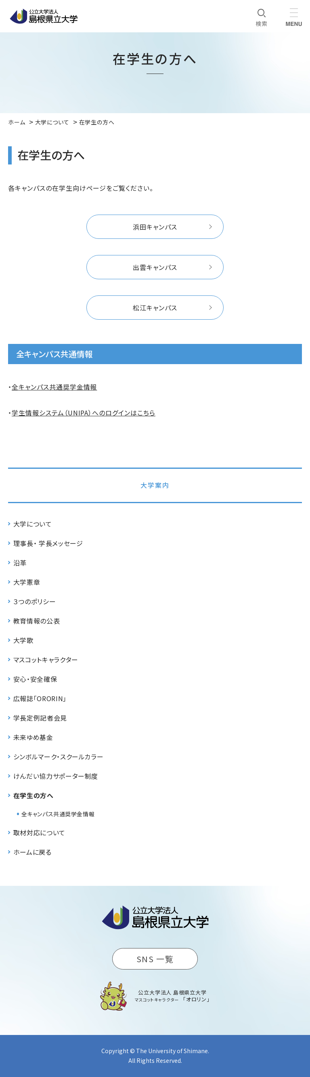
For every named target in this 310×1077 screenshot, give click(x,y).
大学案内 (155, 485)
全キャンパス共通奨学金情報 (54, 387)
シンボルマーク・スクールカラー (58, 756)
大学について (32, 524)
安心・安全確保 (35, 679)
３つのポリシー (34, 601)
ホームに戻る (32, 852)
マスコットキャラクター (45, 659)
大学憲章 (26, 582)
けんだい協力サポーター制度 (55, 776)
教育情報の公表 (36, 621)
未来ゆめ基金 (33, 737)
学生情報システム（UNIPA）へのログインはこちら (83, 412)
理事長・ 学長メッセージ (48, 543)
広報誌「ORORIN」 (40, 698)
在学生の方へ (33, 795)
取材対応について (39, 832)
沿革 (20, 562)
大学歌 (23, 640)
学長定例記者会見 (40, 718)
